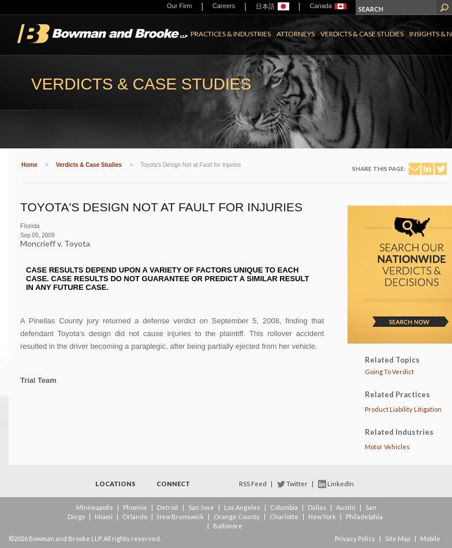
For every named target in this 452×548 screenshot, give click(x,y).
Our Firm (179, 5)
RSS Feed (253, 483)
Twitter (297, 483)
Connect (173, 483)
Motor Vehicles (387, 446)
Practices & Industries (230, 33)
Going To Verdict (389, 371)
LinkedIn (340, 483)
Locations (115, 483)
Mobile (430, 538)
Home (29, 165)
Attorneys (296, 33)
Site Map (397, 538)
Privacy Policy (355, 538)
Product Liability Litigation (403, 409)
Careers (223, 5)
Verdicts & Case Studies (362, 33)
